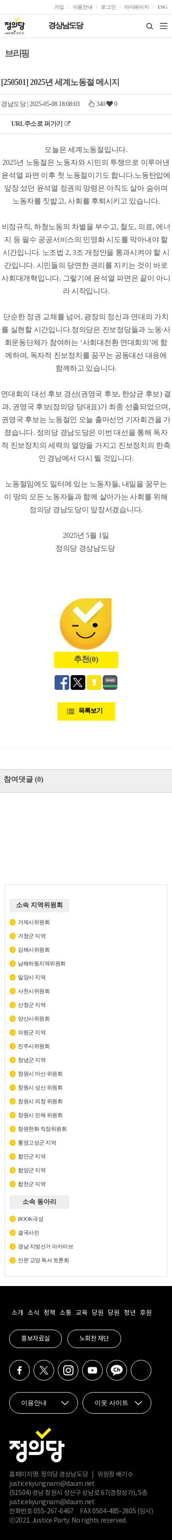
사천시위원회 (34, 991)
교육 (81, 1313)
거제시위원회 (34, 922)
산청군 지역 (31, 1005)
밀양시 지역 (31, 977)
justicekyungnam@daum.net (51, 1484)
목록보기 (90, 710)
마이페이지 (136, 7)
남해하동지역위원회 (42, 963)
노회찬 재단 (94, 1339)
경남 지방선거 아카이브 (45, 1246)
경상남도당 (65, 25)
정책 (49, 1313)
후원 (145, 1313)
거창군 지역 (31, 936)
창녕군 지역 (31, 1060)
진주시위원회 (34, 1046)
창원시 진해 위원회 (40, 1115)
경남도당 (13, 104)
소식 (33, 1313)
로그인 (108, 7)
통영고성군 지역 (37, 1142)
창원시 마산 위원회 (40, 1074)
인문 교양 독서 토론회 (43, 1260)
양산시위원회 (34, 1018)
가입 (59, 7)
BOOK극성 (30, 1219)
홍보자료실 (35, 1339)
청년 (129, 1313)
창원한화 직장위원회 (42, 1129)
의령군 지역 (31, 1032)
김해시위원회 (34, 950)
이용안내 (83, 7)
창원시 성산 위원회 (40, 1087)
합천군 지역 (31, 1184)
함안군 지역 (31, 1156)
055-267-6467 (53, 1511)
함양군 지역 (31, 1170)
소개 (17, 1313)
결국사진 (28, 1233)
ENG (162, 7)
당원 (97, 1313)
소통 (65, 1313)
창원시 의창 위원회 (40, 1101)
